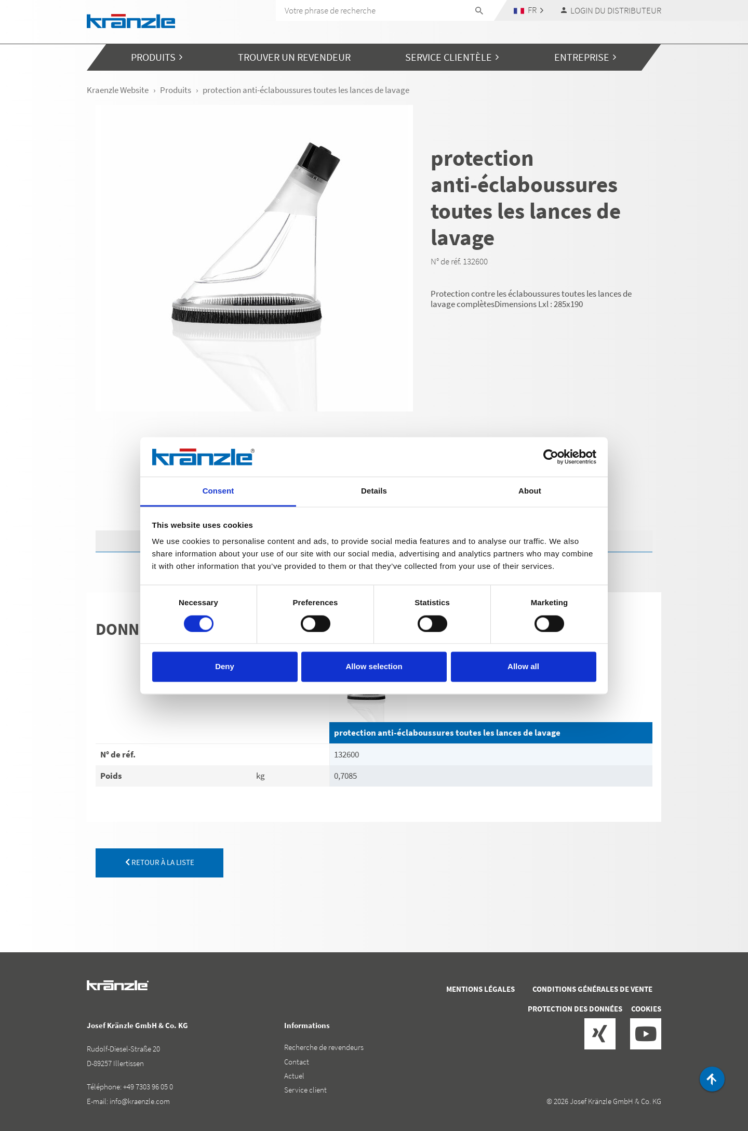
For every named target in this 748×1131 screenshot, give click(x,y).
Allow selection (373, 666)
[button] (529, 10)
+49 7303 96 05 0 (148, 1087)
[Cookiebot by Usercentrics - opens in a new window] (550, 456)
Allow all (523, 666)
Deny (224, 666)
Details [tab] (374, 491)
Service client (305, 1090)
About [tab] (529, 491)
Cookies (646, 1009)
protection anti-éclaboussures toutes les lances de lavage (447, 732)
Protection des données (575, 1009)
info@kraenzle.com (140, 1101)
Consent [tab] (218, 491)
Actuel (294, 1076)
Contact (296, 1062)
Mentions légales (480, 989)
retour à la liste (159, 862)
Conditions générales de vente (592, 989)
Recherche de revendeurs (324, 1047)
